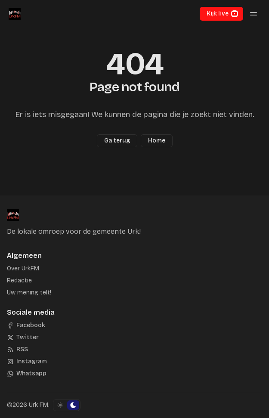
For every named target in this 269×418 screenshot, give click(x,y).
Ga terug (117, 140)
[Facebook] (26, 325)
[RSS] (17, 349)
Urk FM (38, 405)
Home (156, 140)
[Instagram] (27, 361)
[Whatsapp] (26, 373)
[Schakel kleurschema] (66, 405)
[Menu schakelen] (253, 14)
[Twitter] (23, 337)
